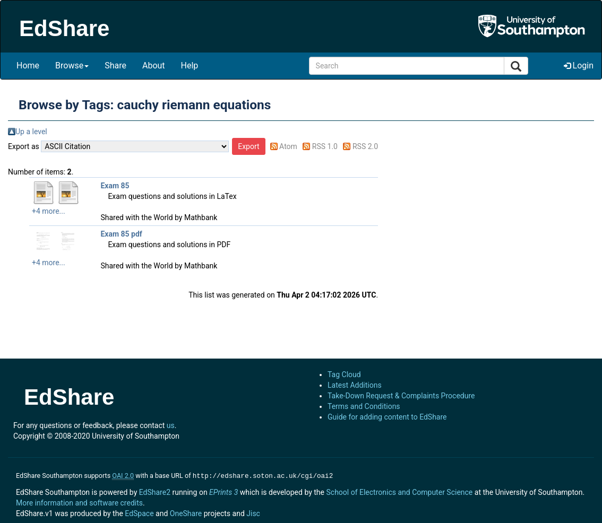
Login (579, 65)
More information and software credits (79, 502)
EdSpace (139, 512)
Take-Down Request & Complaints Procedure (401, 395)
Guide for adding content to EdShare (387, 417)
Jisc (253, 512)
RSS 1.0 (325, 146)
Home (27, 65)
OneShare (186, 512)
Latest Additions (355, 385)
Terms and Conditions (364, 406)
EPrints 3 (223, 491)
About (153, 65)
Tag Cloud (344, 374)
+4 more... (48, 211)
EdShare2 (154, 491)
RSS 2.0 (365, 146)
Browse (72, 65)
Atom (288, 146)
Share (115, 65)
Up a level (31, 131)
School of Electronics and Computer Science (399, 491)
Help (190, 65)
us (171, 425)
